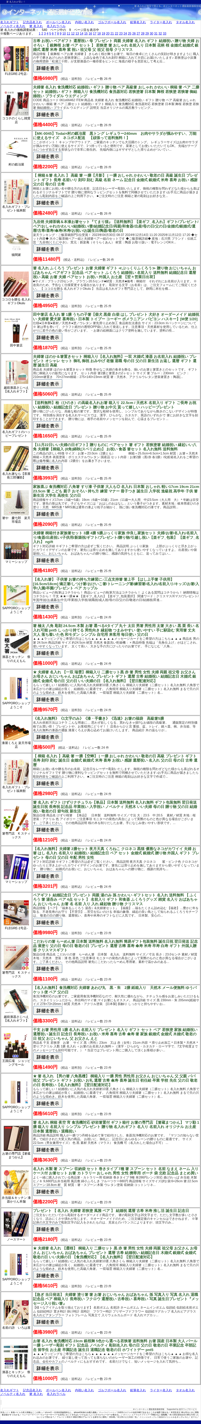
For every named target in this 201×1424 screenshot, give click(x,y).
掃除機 (112, 1417)
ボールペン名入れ (58, 22)
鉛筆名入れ (138, 22)
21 (112, 33)
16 (90, 33)
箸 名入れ (36, 26)
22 (116, 33)
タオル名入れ (185, 22)
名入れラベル (56, 26)
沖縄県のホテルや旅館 (127, 1412)
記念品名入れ (32, 22)
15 (86, 33)
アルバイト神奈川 (64, 1417)
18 (99, 33)
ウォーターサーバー (31, 1415)
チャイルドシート (107, 1412)
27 (138, 33)
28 (142, 33)
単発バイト (5, 1412)
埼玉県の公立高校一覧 (127, 1417)
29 (147, 33)
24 (125, 33)
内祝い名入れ (84, 22)
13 (77, 33)
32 (160, 33)
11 (68, 33)
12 (73, 33)
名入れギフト (9, 22)
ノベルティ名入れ (12, 26)
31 (156, 33)
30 (151, 33)
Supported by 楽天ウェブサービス (182, 1409)
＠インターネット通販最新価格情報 (182, 6)
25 (129, 33)
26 (134, 33)
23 (121, 33)
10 (64, 33)
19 (103, 33)
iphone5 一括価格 (52, 1412)
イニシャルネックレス (149, 1417)
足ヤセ (194, 1417)
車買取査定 (176, 1412)
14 (81, 33)
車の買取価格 (175, 1415)
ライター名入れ (161, 22)
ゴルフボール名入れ (112, 22)
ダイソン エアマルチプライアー (137, 1415)
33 (164, 33)
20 (108, 33)
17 (94, 33)
